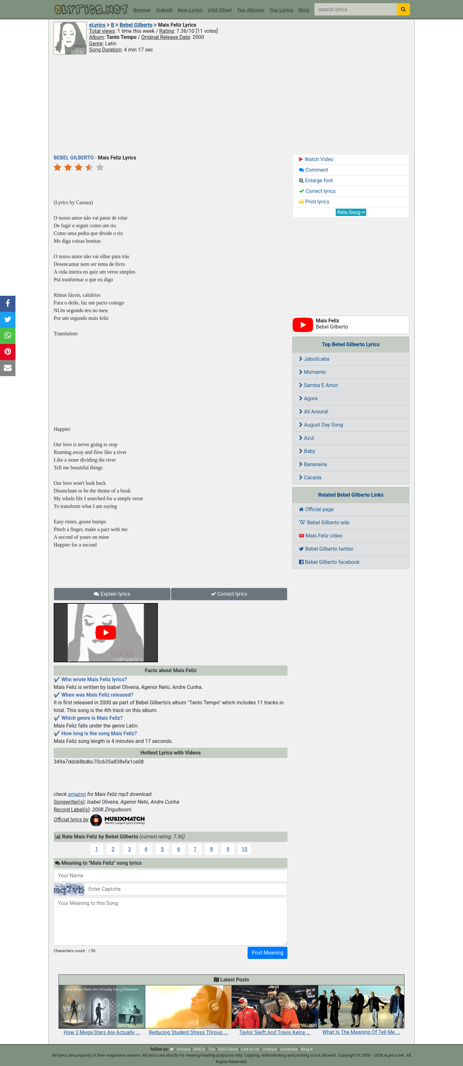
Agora (308, 398)
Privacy (183, 1049)
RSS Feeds (228, 1049)
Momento (312, 372)
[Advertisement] (231, 104)
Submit (164, 10)
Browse (142, 10)
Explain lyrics (112, 594)
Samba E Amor (318, 385)
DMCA (199, 1049)
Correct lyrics (229, 594)
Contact (269, 1049)
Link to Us (250, 1049)
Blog (303, 10)
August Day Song (321, 425)
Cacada (310, 477)
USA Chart (220, 10)
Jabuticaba (314, 359)
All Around (313, 412)
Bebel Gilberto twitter (326, 549)
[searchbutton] (403, 9)
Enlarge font (316, 180)
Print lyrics (314, 202)
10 (244, 849)
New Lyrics (190, 10)
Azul (306, 438)
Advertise (289, 1049)
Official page (316, 509)
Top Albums (250, 10)
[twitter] (172, 1049)
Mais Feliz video (320, 536)
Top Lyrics (281, 10)
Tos (211, 1049)
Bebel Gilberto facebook (329, 562)
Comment (313, 170)
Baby (307, 451)
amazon (77, 794)
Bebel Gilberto (136, 25)
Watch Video (316, 159)
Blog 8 (307, 1049)
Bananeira (313, 464)
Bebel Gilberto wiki (324, 522)
